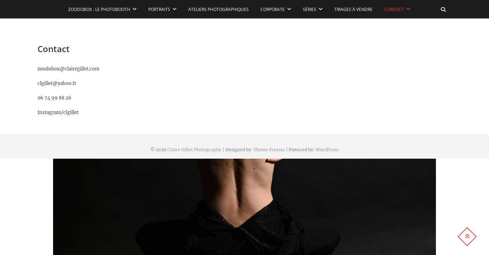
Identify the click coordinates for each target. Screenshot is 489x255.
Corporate (272, 9)
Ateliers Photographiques (218, 9)
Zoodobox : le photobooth (99, 9)
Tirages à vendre (353, 9)
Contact (394, 9)
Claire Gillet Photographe (194, 149)
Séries (309, 9)
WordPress (327, 149)
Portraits (159, 9)
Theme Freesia (269, 149)
